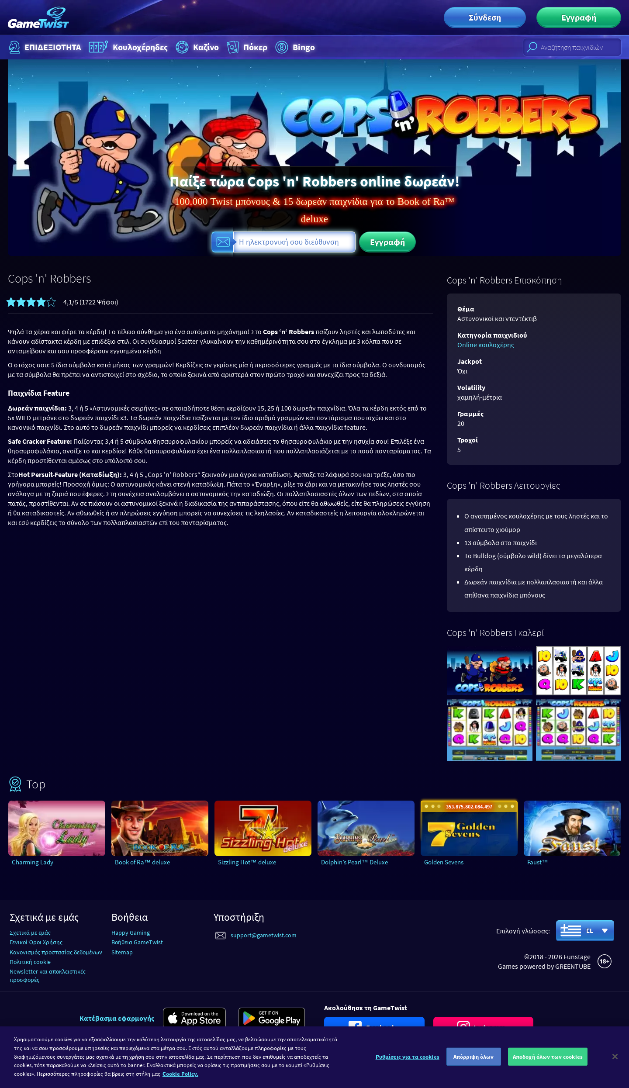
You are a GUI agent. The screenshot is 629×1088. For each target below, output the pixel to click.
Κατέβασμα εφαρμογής (116, 1018)
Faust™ (537, 862)
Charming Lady (32, 862)
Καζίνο (196, 47)
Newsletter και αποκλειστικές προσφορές (48, 975)
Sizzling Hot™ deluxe (247, 862)
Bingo (294, 47)
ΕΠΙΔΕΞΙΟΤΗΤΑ (44, 47)
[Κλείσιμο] (615, 1062)
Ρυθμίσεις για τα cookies (407, 1063)
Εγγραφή (578, 17)
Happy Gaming (130, 932)
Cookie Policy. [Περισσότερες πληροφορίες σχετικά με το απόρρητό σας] (180, 1080)
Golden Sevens (443, 862)
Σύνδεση (485, 17)
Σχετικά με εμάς (30, 932)
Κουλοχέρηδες (127, 47)
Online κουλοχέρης (485, 344)
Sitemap (122, 952)
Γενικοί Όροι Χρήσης (36, 942)
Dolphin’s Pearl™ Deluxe (354, 862)
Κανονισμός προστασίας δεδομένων (56, 952)
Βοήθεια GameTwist (137, 942)
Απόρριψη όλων (473, 1063)
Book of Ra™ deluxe (142, 862)
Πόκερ (246, 47)
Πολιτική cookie (30, 962)
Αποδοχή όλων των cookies (548, 1063)
